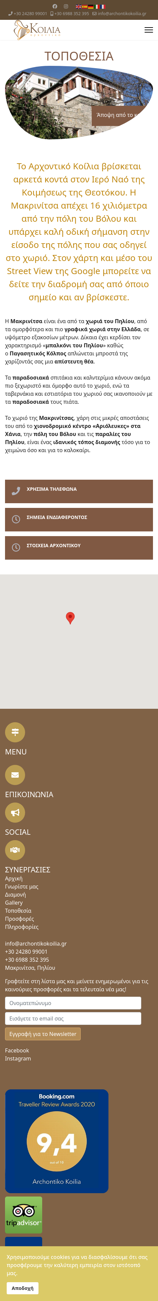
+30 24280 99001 (30, 13)
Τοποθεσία (18, 910)
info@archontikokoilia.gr (122, 13)
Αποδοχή (22, 1288)
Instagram (18, 1058)
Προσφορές (19, 918)
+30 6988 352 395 (71, 13)
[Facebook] (55, 6)
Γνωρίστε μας (21, 886)
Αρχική (14, 878)
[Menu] (149, 30)
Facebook (17, 1050)
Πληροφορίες (21, 926)
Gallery (14, 902)
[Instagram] (66, 6)
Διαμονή (15, 894)
